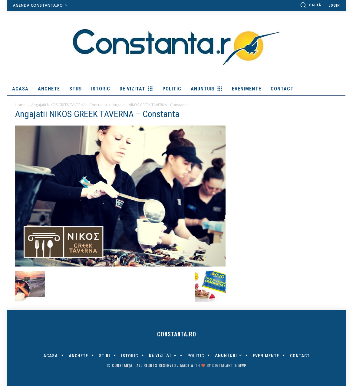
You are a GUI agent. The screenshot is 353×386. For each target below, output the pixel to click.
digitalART (222, 365)
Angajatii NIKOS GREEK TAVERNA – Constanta (69, 104)
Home (20, 104)
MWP (242, 365)
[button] (310, 5)
